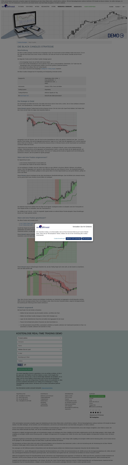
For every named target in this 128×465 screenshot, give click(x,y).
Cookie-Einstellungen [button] (59, 238)
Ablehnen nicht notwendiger (73, 238)
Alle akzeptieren (87, 238)
